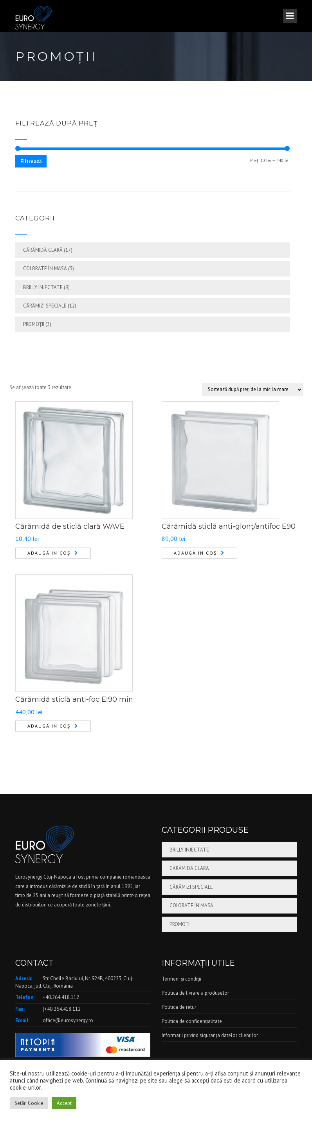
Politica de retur (179, 1007)
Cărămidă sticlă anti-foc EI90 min (74, 699)
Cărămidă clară (43, 250)
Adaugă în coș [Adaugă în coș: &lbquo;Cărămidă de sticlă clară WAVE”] (48, 553)
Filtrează (30, 161)
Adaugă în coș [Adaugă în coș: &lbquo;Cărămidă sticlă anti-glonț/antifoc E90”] (195, 553)
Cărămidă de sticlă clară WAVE (69, 526)
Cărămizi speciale (45, 305)
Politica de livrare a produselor (195, 993)
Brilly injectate (43, 287)
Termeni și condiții (181, 978)
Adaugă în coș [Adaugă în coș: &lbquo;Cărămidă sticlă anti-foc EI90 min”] (48, 726)
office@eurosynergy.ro (68, 1020)
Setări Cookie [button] (28, 1103)
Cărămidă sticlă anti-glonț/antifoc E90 (229, 526)
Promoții (33, 324)
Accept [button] (64, 1103)
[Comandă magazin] (252, 389)
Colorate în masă (45, 268)
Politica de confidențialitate (192, 1021)
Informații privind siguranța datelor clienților (210, 1035)
